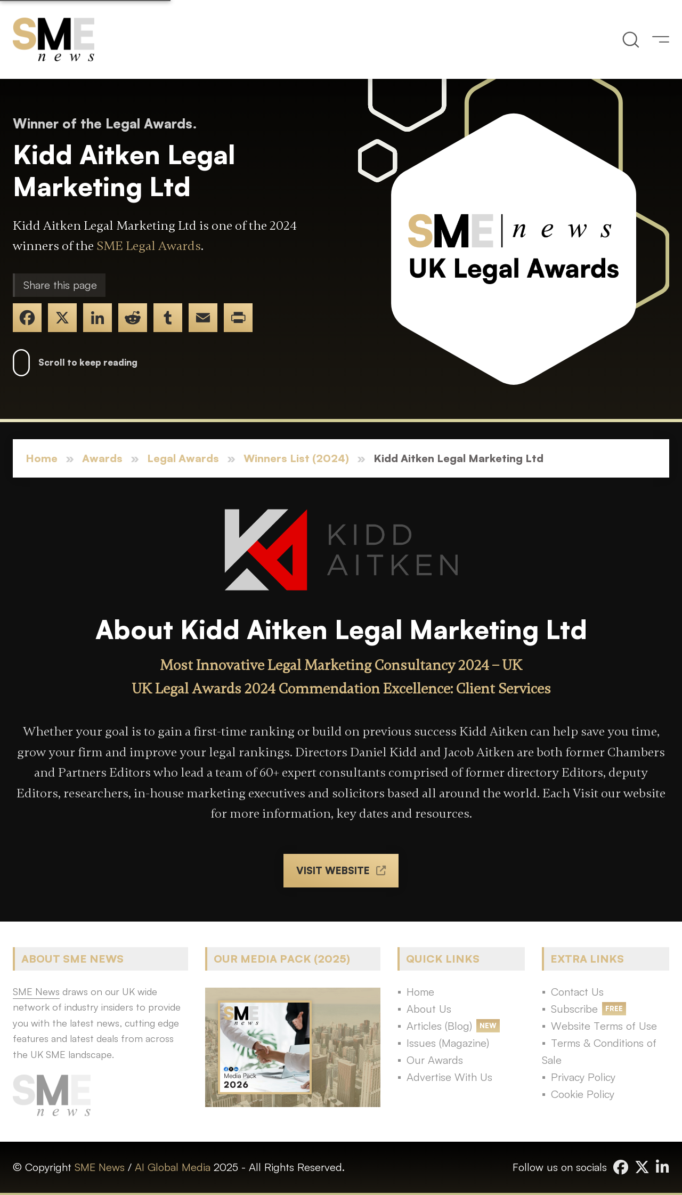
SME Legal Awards (148, 246)
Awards (102, 458)
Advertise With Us (449, 1077)
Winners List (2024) (296, 458)
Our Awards (435, 1060)
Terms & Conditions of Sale (599, 1051)
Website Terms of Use (604, 1025)
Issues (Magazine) (448, 1042)
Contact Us (577, 991)
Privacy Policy (583, 1077)
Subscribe (574, 1008)
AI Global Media (172, 1167)
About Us (429, 1008)
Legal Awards (183, 458)
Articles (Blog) (439, 1025)
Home (42, 458)
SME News (100, 1167)
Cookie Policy (582, 1094)
